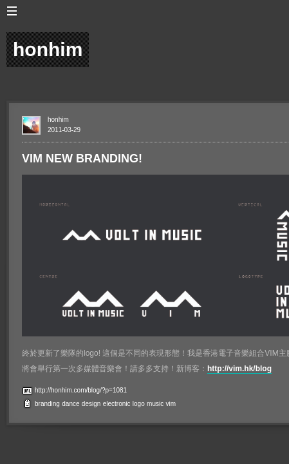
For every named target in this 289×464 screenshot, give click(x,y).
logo (139, 403)
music (155, 403)
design (91, 403)
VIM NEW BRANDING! (82, 158)
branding (47, 403)
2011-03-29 (64, 129)
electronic (117, 403)
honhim (58, 119)
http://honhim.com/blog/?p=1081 (81, 390)
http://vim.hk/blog (239, 368)
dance (70, 403)
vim (171, 403)
